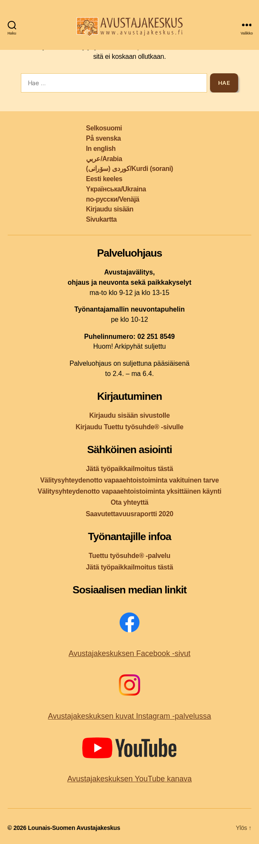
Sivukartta (101, 219)
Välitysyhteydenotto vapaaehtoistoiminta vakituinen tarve (129, 480)
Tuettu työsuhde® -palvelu (129, 555)
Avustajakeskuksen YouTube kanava (129, 779)
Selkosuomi (104, 128)
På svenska (103, 138)
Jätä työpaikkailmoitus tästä (129, 468)
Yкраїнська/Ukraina (116, 189)
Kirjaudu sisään (109, 209)
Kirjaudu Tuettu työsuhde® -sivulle (129, 427)
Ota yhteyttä (130, 502)
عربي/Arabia (104, 158)
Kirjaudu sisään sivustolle (129, 415)
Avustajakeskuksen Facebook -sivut (129, 653)
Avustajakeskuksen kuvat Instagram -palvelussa (129, 716)
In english (100, 148)
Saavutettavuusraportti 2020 (129, 513)
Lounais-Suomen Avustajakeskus (74, 827)
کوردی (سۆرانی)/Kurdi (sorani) (129, 168)
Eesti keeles (104, 178)
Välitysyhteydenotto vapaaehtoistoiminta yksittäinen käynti (129, 491)
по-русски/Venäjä (112, 199)
